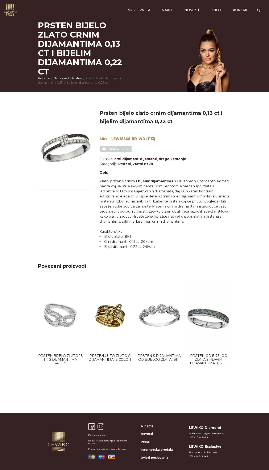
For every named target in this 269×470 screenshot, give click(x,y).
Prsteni (77, 78)
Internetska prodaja (157, 450)
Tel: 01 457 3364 (198, 436)
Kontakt (241, 10)
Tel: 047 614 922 (198, 455)
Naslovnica (139, 10)
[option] (60, 323)
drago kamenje (172, 159)
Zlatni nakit (61, 78)
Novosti (192, 10)
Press (145, 442)
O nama (147, 426)
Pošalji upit (118, 148)
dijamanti (148, 159)
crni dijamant (126, 159)
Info (216, 10)
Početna (44, 78)
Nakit (167, 10)
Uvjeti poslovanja (154, 458)
